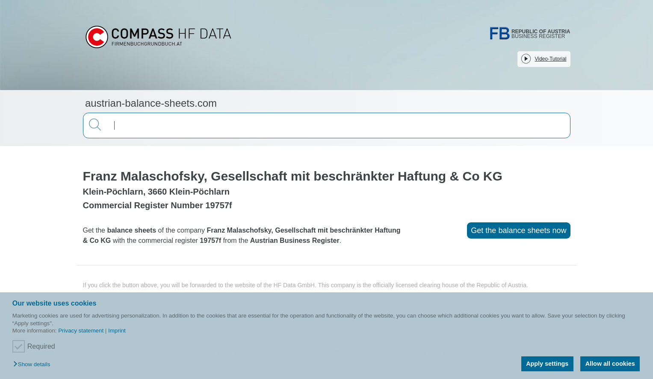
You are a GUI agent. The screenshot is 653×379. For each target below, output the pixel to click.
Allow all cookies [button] (610, 363)
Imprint (117, 330)
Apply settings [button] (547, 363)
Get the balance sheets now (518, 230)
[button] (33, 365)
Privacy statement (80, 330)
